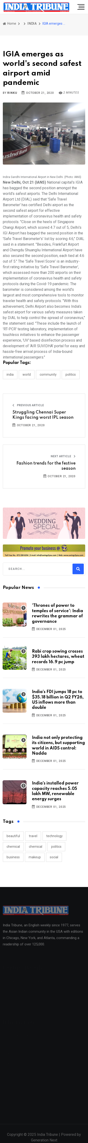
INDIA (32, 23)
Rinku (12, 93)
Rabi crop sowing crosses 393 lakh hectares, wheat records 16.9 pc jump (58, 656)
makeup (35, 857)
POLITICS (70, 374)
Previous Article (28, 405)
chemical (13, 846)
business (13, 857)
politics (56, 846)
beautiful (13, 836)
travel (33, 836)
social (54, 857)
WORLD (27, 374)
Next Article (63, 456)
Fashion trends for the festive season (46, 466)
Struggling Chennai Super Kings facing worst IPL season (42, 415)
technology (54, 836)
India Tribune (47, 1137)
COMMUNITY (48, 374)
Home (9, 23)
